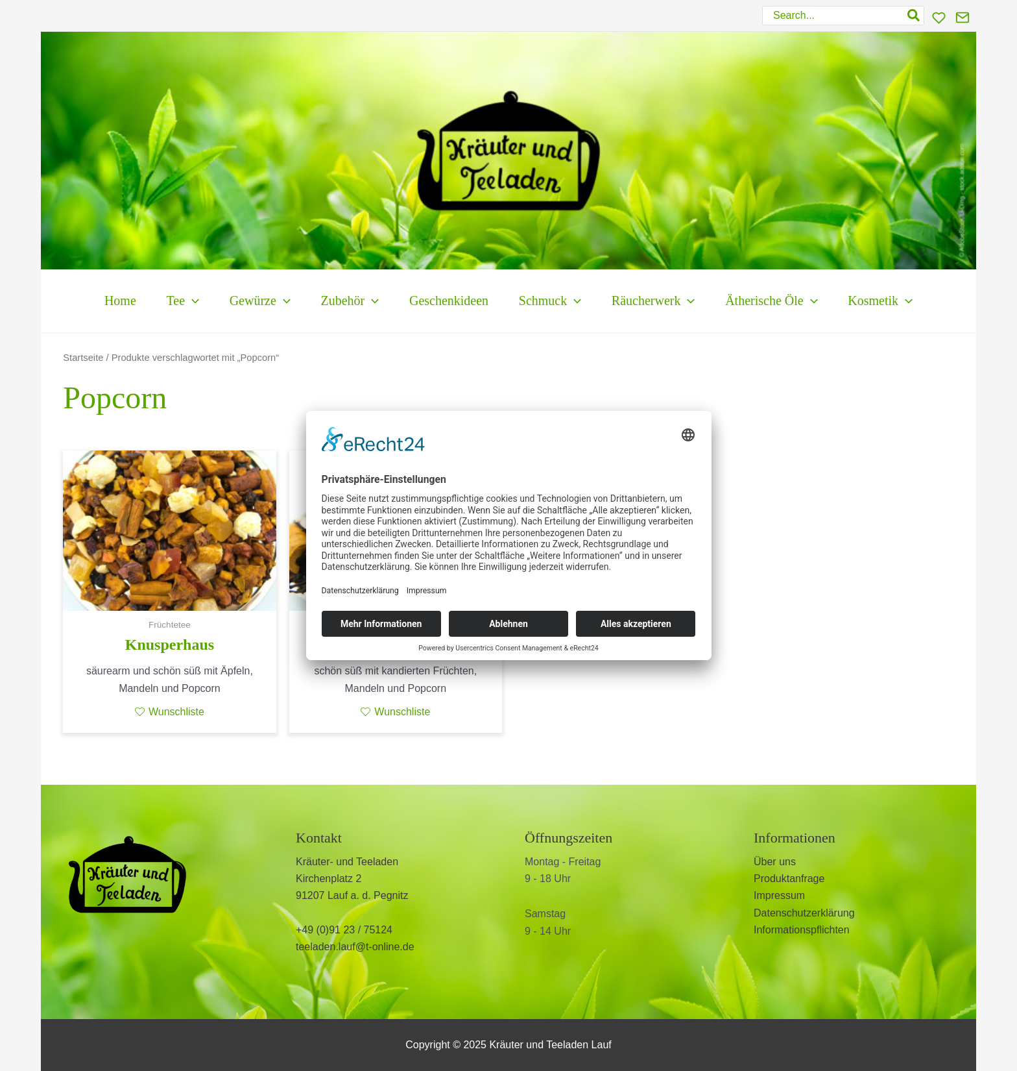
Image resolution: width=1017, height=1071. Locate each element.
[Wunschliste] (939, 18)
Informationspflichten (802, 929)
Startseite (83, 357)
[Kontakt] (962, 17)
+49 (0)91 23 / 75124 (344, 929)
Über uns (775, 861)
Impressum (779, 895)
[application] (166, 300)
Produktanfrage (789, 878)
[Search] (914, 15)
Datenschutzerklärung (804, 912)
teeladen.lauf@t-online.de (355, 946)
